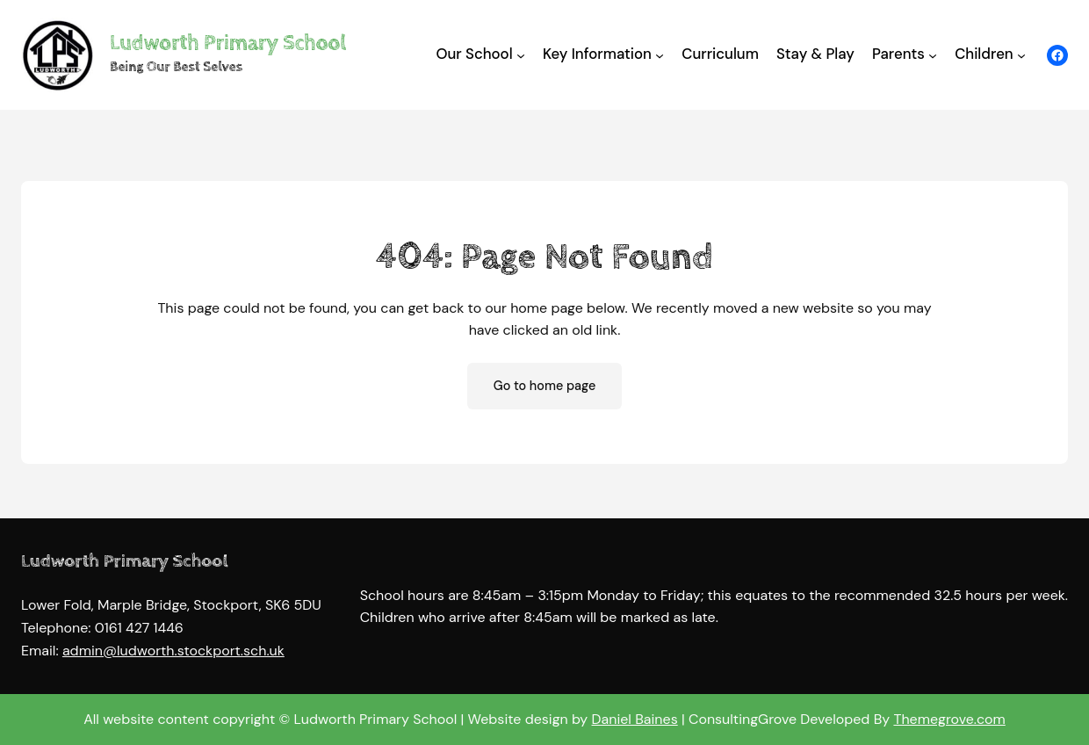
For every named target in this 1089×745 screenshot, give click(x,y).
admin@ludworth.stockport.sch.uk (173, 650)
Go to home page (545, 386)
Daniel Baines (635, 720)
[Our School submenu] (520, 54)
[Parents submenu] (932, 54)
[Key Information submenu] (659, 54)
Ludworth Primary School (228, 43)
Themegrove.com (949, 720)
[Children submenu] (1021, 54)
